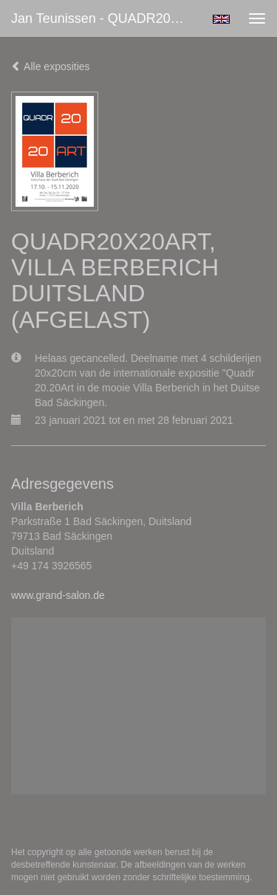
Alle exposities (50, 66)
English (221, 19)
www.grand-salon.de (58, 595)
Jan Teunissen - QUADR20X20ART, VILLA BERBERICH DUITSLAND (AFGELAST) (106, 18)
